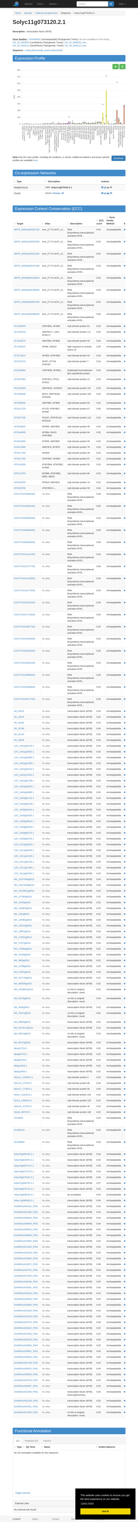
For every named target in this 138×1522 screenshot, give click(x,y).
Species (28, 4)
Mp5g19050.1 (20, 1071)
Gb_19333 (19, 722)
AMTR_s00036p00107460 (26, 266)
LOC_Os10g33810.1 (24, 844)
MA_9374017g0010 (23, 1028)
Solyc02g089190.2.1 (24, 1154)
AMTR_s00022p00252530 (26, 241)
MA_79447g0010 (22, 1013)
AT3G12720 (20, 408)
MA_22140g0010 (22, 954)
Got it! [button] (105, 1511)
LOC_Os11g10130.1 (24, 856)
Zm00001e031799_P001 (26, 1363)
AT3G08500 (20, 403)
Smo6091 (18, 1118)
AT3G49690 (20, 432)
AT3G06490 (20, 394)
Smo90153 (19, 1130)
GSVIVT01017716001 (24, 614)
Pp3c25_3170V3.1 (23, 1106)
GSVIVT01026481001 (24, 663)
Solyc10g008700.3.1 (24, 1194)
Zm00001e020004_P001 (26, 1299)
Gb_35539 (19, 740)
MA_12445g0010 (22, 902)
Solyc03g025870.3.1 (24, 1160)
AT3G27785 (20, 417)
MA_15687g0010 (22, 931)
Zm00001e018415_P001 (26, 1293)
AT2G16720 (20, 361)
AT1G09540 (20, 326)
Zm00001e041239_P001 (26, 1400)
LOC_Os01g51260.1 (24, 763)
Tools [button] (40, 4)
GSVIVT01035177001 (24, 699)
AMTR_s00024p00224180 (26, 253)
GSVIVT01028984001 (24, 675)
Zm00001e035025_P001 (26, 1368)
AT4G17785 (20, 453)
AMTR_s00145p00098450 (26, 314)
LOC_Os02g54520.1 (24, 786)
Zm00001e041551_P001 (26, 1406)
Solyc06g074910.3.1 (24, 1177)
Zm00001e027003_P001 (26, 1334)
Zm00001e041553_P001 (26, 1412)
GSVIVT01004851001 (24, 506)
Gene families (20, 39)
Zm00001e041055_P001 (26, 1392)
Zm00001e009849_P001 (26, 1235)
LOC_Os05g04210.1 (24, 809)
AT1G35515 (20, 346)
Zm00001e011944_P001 (26, 1247)
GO (18, 1441)
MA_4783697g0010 (23, 989)
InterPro (47, 1441)
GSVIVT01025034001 (24, 651)
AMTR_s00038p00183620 (26, 278)
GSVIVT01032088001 (24, 687)
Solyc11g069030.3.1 (24, 1200)
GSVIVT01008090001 (24, 518)
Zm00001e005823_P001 (26, 1218)
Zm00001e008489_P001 (26, 1223)
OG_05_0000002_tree (75, 42)
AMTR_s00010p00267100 (26, 229)
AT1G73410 (20, 355)
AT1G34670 (20, 341)
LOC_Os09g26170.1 (24, 833)
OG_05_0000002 (21, 42)
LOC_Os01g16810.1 (24, 751)
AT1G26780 (20, 332)
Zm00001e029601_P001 (26, 1351)
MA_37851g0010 (22, 972)
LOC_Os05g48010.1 (24, 821)
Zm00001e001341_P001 (26, 1206)
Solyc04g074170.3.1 (24, 1171)
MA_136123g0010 (23, 925)
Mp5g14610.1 (20, 1065)
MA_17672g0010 (22, 943)
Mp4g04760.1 (20, 1060)
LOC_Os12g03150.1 (24, 873)
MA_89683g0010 (22, 1022)
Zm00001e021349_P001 (26, 1310)
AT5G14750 (20, 473)
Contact (55, 1519)
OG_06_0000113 (21, 45)
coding (28, 50)
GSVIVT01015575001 (24, 602)
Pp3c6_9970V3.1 (22, 1112)
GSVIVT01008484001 (24, 530)
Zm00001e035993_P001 (26, 1374)
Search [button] (53, 4)
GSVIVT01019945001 (24, 638)
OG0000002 (35, 39)
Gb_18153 (19, 717)
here (35, 160)
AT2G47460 (20, 379)
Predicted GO (31, 1441)
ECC (77, 209)
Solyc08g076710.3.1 (24, 1189)
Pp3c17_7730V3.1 (23, 1089)
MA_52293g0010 (22, 998)
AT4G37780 (20, 458)
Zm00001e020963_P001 (26, 1305)
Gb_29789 (19, 728)
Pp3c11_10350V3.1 (23, 1077)
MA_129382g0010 (23, 920)
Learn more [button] (87, 1503)
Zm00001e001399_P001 (26, 1212)
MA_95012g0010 (22, 1033)
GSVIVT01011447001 (24, 554)
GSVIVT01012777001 (24, 566)
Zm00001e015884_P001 (26, 1258)
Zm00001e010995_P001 (26, 1241)
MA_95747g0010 (22, 1042)
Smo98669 (19, 1142)
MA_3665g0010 (21, 960)
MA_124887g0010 (23, 908)
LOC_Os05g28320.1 (24, 815)
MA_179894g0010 (23, 949)
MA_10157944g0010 (24, 879)
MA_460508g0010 (23, 983)
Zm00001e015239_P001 (26, 1252)
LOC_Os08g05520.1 (24, 827)
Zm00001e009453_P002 (26, 1229)
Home (18, 13)
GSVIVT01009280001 (24, 542)
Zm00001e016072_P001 (26, 1264)
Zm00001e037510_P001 (26, 1380)
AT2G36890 (20, 370)
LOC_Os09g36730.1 (24, 838)
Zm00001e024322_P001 (26, 1328)
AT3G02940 (20, 388)
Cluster (17, 193)
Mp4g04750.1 (20, 1054)
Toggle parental (22, 1493)
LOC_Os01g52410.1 (24, 769)
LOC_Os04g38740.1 (24, 804)
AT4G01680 (20, 441)
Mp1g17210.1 (20, 1048)
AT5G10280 (20, 464)
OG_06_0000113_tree (75, 45)
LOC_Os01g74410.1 (24, 775)
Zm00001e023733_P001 (26, 1322)
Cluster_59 (58, 193)
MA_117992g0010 (23, 896)
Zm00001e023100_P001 (26, 1316)
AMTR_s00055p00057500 (26, 302)
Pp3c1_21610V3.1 (23, 1094)
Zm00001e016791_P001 (26, 1270)
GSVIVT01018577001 (24, 626)
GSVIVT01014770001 (24, 590)
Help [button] (122, 4)
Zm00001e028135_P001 (26, 1339)
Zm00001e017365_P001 (26, 1276)
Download (118, 158)
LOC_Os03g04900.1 (24, 792)
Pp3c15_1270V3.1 (23, 1083)
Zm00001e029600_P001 (26, 1345)
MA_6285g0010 (21, 1007)
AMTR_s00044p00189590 (26, 290)
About (35, 1519)
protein (47, 50)
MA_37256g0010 (22, 966)
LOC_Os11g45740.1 (24, 862)
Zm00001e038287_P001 (26, 1386)
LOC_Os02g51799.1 (24, 780)
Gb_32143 (19, 734)
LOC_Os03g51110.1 (24, 798)
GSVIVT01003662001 (24, 494)
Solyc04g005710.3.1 (24, 1165)
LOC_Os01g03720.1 (24, 746)
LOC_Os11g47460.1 (24, 867)
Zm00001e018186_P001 (26, 1281)
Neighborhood (21, 187)
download (37, 50)
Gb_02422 (19, 711)
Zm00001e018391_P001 (26, 1287)
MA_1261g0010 (21, 914)
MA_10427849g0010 (24, 885)
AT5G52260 (20, 482)
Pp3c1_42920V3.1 (23, 1100)
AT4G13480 (20, 447)
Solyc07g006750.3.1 (24, 1183)
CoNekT (17, 1519)
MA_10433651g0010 (24, 891)
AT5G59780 (20, 488)
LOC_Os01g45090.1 (24, 757)
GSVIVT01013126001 (24, 578)
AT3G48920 (20, 426)
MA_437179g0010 (23, 978)
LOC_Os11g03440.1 (24, 850)
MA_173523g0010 (23, 937)
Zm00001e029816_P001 (26, 1357)
